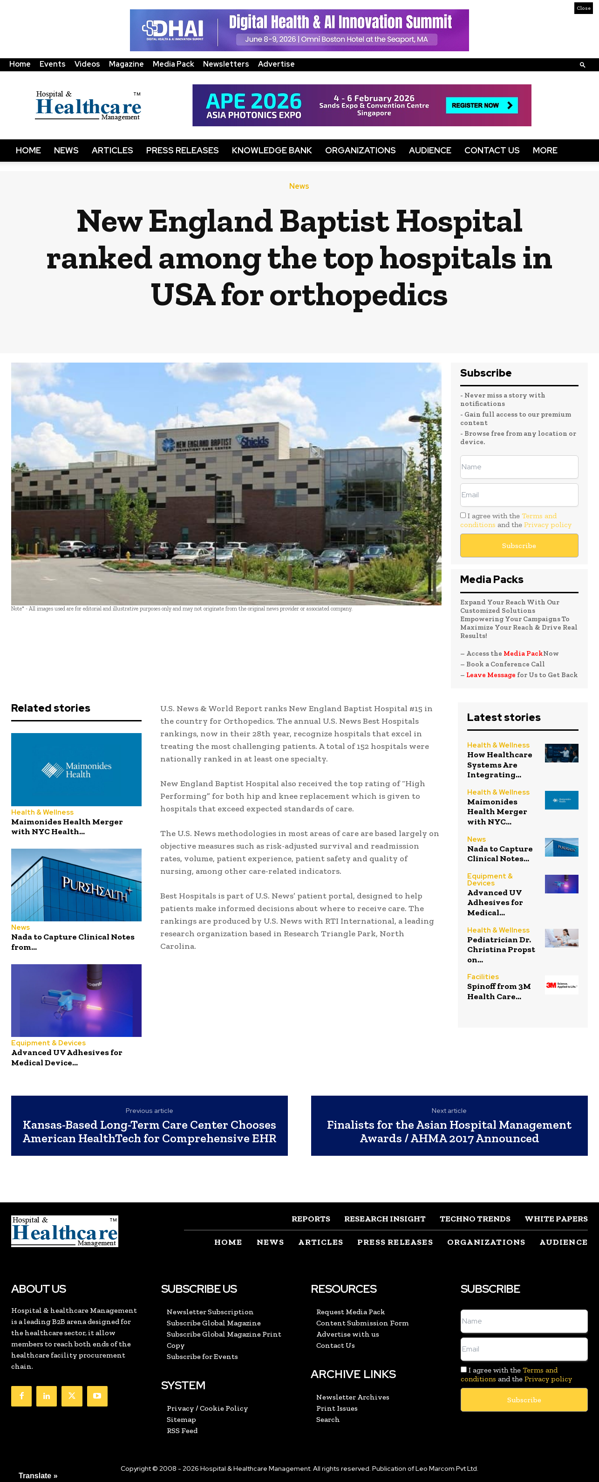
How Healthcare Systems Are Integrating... (499, 764)
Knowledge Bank (272, 150)
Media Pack (173, 64)
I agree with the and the (516, 520)
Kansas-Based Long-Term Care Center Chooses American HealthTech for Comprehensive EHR (149, 1131)
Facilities (483, 977)
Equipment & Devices (48, 1043)
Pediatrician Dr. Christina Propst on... (501, 949)
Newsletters (226, 64)
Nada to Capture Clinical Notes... (500, 854)
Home (20, 64)
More (545, 150)
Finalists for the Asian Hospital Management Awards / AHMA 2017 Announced (449, 1131)
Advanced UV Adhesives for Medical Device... (67, 1057)
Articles (112, 150)
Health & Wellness (42, 812)
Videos (87, 64)
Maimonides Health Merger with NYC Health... (67, 826)
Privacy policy (548, 524)
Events (53, 64)
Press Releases (182, 150)
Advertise (276, 64)
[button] (583, 64)
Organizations (360, 150)
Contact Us (492, 150)
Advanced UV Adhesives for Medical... (495, 902)
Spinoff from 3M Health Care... (499, 991)
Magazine (126, 64)
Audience (430, 150)
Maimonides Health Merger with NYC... (497, 811)
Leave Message (491, 675)
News (66, 150)
